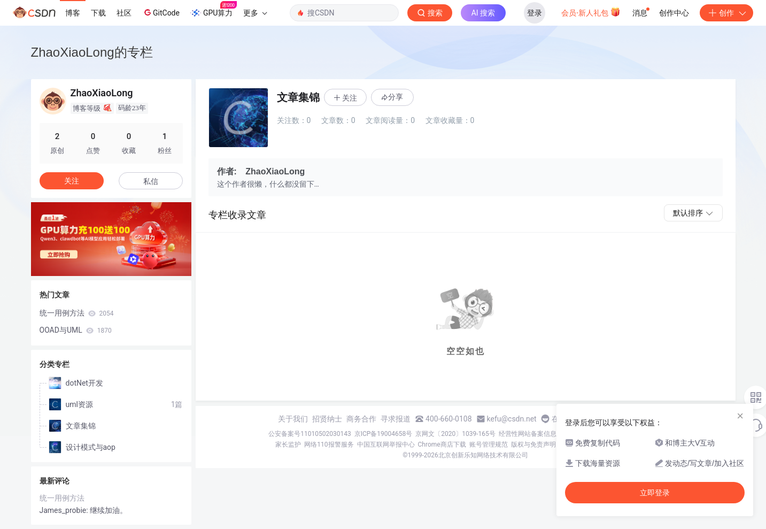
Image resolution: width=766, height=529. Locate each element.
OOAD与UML (76, 330)
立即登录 (655, 492)
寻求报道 (396, 419)
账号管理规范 (488, 444)
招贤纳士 (327, 419)
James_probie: (65, 510)
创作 (726, 13)
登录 (534, 13)
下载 (98, 13)
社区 (124, 13)
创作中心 (674, 13)
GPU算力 (213, 9)
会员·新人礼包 (591, 11)
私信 (150, 181)
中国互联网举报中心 (386, 444)
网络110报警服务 (328, 444)
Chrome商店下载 (442, 444)
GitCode (161, 12)
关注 (71, 181)
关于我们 (293, 419)
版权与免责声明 (533, 444)
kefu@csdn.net (512, 419)
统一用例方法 (77, 313)
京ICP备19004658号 (383, 434)
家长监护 (288, 444)
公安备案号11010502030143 (309, 434)
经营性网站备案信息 (527, 434)
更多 (255, 13)
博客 (72, 13)
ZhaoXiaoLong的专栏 (92, 52)
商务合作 (361, 419)
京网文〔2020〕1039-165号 (455, 434)
